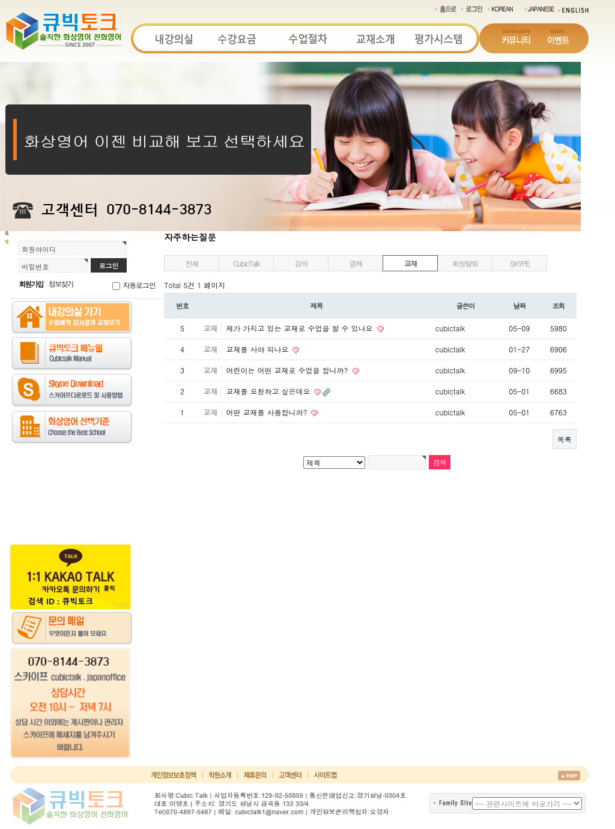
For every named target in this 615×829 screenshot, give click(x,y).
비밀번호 (35, 266)
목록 (564, 439)
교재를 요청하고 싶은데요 (269, 391)
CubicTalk (246, 263)
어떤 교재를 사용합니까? (267, 412)
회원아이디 (39, 249)
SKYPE (519, 263)
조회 (559, 305)
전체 (192, 263)
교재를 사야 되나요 (258, 349)
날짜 (520, 305)
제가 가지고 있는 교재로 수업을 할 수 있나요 (300, 328)
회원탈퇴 (465, 263)
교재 (410, 263)
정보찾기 (61, 284)
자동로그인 (139, 285)
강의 (301, 263)
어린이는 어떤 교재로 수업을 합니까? (288, 370)
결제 (356, 263)
